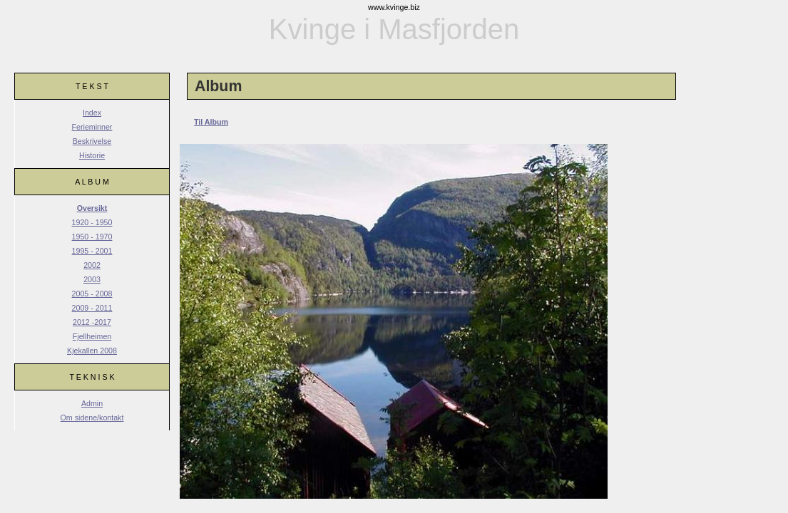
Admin (92, 403)
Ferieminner (92, 127)
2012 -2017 (92, 322)
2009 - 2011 (92, 308)
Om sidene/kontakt (92, 417)
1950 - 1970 (92, 236)
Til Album (211, 122)
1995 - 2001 (92, 251)
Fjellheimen (92, 336)
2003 (92, 279)
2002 (92, 265)
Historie (92, 155)
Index (92, 112)
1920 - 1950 (92, 222)
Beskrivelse (92, 141)
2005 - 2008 (92, 293)
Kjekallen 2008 (92, 350)
